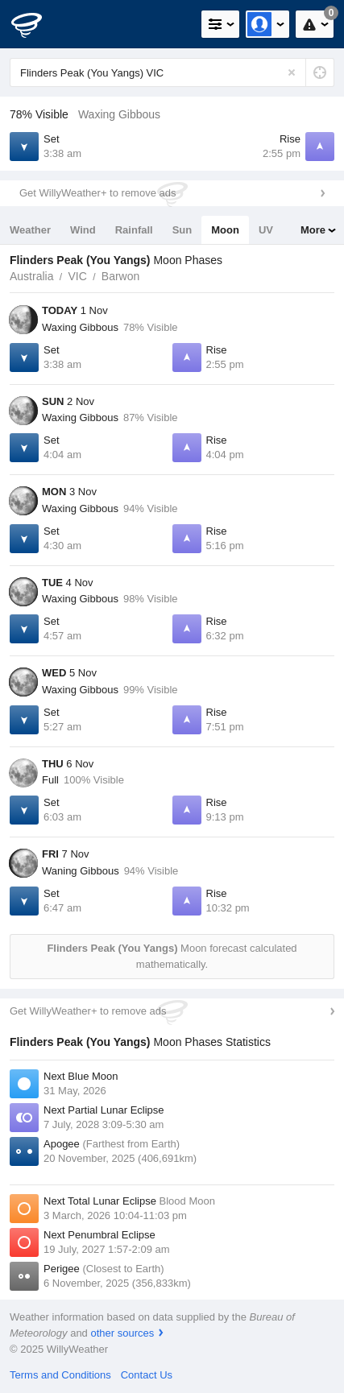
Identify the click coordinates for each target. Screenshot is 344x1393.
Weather (30, 230)
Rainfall (134, 230)
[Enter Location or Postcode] (172, 72)
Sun (182, 230)
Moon (225, 230)
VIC (77, 276)
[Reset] (291, 72)
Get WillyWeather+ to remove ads (97, 193)
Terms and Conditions (60, 1375)
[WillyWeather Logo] (36, 24)
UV (266, 230)
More (312, 230)
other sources (122, 1333)
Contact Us (146, 1375)
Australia (31, 276)
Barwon (120, 276)
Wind (83, 230)
